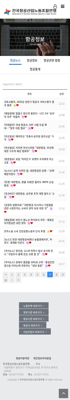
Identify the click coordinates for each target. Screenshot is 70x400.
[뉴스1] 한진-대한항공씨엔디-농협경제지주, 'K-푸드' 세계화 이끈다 (28, 241)
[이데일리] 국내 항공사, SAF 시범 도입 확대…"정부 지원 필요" (25, 126)
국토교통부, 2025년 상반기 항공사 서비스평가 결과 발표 (29, 103)
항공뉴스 (15, 60)
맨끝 (18, 280)
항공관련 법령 (52, 60)
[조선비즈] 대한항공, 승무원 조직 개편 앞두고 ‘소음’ (29, 195)
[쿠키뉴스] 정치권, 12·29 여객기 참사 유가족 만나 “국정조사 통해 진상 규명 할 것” (28, 252)
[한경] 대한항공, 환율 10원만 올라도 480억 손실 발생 (29, 183)
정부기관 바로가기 (33, 312)
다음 (12, 280)
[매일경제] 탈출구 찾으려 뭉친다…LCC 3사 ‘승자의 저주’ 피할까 (29, 115)
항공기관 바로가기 (33, 319)
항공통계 (35, 69)
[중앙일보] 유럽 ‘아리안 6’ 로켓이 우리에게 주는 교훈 (29, 160)
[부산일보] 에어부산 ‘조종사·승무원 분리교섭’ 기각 (29, 137)
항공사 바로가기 (32, 325)
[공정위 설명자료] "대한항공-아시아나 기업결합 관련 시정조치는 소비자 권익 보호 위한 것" (28, 206)
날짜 (61, 93)
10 (5, 280)
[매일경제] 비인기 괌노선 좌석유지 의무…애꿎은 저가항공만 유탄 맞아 (29, 221)
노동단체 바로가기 (33, 306)
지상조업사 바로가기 (34, 332)
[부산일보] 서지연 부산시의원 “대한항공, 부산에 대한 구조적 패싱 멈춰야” (29, 149)
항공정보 (32, 60)
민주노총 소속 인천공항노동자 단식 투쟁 (25, 231)
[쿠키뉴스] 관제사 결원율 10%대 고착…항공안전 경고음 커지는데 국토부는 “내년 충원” (29, 263)
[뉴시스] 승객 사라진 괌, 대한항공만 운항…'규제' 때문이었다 (29, 172)
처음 (5, 274)
